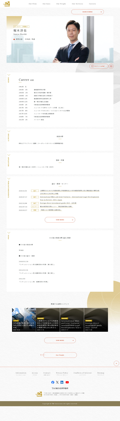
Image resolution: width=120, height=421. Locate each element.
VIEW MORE (60, 219)
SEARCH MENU (91, 12)
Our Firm (33, 4)
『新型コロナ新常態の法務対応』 (51, 210)
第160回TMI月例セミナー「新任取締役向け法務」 (56, 206)
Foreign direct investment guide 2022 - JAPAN (58, 203)
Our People (61, 4)
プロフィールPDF (99, 66)
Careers (92, 4)
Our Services (77, 4)
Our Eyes (46, 4)
